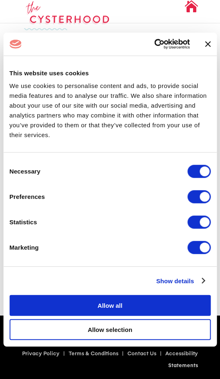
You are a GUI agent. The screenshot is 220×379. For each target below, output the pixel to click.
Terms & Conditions (93, 353)
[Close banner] (208, 44)
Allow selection (110, 329)
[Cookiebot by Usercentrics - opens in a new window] (154, 44)
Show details (175, 280)
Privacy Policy (41, 353)
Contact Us (141, 353)
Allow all (110, 305)
